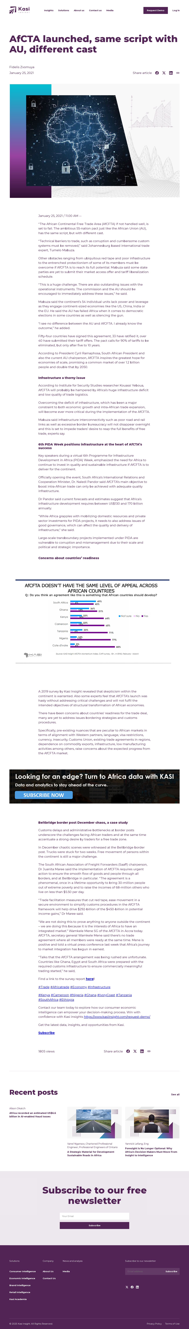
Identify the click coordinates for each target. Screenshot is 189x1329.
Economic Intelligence (22, 1278)
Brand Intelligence (20, 1285)
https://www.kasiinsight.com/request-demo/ (117, 1016)
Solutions (63, 10)
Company (48, 1261)
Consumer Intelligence (22, 1271)
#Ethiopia (66, 999)
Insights (49, 10)
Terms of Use (172, 1323)
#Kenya (44, 995)
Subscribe (94, 1225)
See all (175, 1094)
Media (109, 10)
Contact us (95, 10)
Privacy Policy (154, 1323)
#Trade (43, 987)
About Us (48, 1271)
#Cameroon (60, 995)
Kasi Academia (18, 1299)
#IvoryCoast (106, 995)
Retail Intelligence (19, 1292)
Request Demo (155, 10)
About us (79, 10)
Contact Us (49, 1278)
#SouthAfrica (48, 999)
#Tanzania (124, 995)
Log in (176, 10)
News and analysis (72, 1261)
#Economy (78, 987)
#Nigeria (76, 995)
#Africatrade (59, 987)
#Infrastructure (99, 987)
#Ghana (90, 995)
